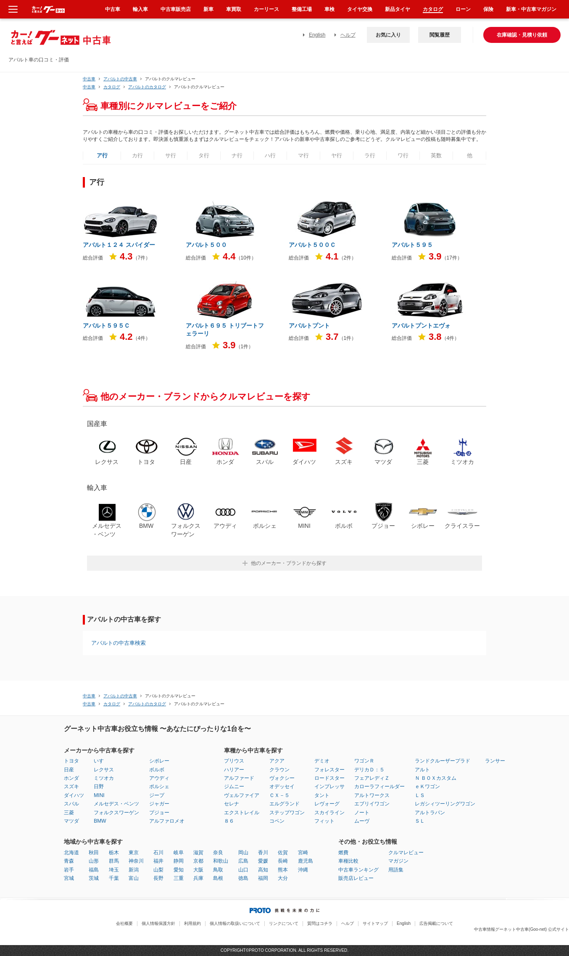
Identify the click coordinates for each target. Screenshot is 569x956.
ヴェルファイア (241, 795)
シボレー (159, 761)
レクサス (104, 770)
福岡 (263, 878)
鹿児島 (305, 861)
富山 (134, 878)
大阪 (198, 870)
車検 (329, 9)
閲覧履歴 (439, 35)
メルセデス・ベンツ (116, 804)
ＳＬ (420, 821)
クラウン (279, 770)
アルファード (239, 778)
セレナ (231, 804)
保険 (488, 9)
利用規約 (192, 923)
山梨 (158, 870)
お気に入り (388, 35)
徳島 (243, 878)
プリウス (234, 761)
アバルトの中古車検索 (118, 643)
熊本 (283, 870)
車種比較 (348, 861)
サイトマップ (375, 923)
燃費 (343, 852)
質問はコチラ (319, 923)
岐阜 (179, 852)
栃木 (114, 852)
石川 (158, 852)
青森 (69, 861)
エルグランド (284, 804)
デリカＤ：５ (369, 770)
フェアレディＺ (372, 778)
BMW (100, 821)
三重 (179, 878)
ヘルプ (348, 35)
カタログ (433, 9)
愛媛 (263, 861)
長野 (158, 878)
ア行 (102, 155)
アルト (422, 770)
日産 (69, 770)
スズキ (71, 786)
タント (321, 795)
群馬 (114, 861)
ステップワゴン (287, 813)
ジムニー (234, 786)
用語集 (395, 870)
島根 (218, 878)
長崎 (283, 861)
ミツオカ (104, 778)
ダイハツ (74, 795)
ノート (361, 813)
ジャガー (159, 804)
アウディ (159, 778)
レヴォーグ (327, 804)
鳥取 (218, 870)
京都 (198, 861)
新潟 (134, 870)
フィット (324, 821)
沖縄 (303, 870)
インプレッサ (329, 786)
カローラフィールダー (379, 786)
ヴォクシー (282, 778)
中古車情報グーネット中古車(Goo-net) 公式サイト (521, 929)
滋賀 (198, 852)
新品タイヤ (397, 9)
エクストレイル (241, 813)
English (317, 35)
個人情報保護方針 (158, 923)
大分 (283, 878)
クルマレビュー (406, 852)
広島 (243, 861)
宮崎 (303, 852)
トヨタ (71, 761)
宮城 (69, 878)
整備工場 (302, 9)
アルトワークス (372, 795)
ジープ (156, 795)
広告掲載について (436, 923)
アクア (276, 761)
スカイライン (329, 813)
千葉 (114, 878)
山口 (243, 870)
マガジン (398, 861)
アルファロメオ (166, 821)
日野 (99, 786)
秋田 (94, 852)
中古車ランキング (358, 870)
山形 (94, 861)
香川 (263, 852)
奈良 (218, 852)
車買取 (233, 9)
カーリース (266, 9)
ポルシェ (159, 786)
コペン (276, 821)
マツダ (71, 821)
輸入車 (140, 9)
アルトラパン (430, 813)
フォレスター (329, 770)
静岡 (179, 861)
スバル (71, 804)
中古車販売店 (176, 9)
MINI (99, 795)
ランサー (495, 761)
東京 (134, 852)
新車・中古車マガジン (531, 9)
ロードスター (329, 778)
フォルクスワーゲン (116, 813)
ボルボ (156, 770)
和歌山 (220, 861)
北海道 (71, 852)
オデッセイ (282, 786)
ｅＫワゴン (427, 786)
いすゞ (101, 761)
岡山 (243, 852)
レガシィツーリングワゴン (445, 804)
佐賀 (283, 852)
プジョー (159, 813)
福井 (158, 861)
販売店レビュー (356, 878)
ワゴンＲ (364, 761)
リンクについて (283, 923)
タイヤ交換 (359, 9)
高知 (263, 870)
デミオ (321, 761)
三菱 (69, 813)
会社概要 (124, 923)
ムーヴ (361, 821)
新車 (208, 9)
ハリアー (234, 770)
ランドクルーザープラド (442, 761)
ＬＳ (420, 795)
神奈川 (136, 861)
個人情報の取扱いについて (235, 923)
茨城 (94, 878)
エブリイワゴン (372, 804)
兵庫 (198, 878)
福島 (94, 870)
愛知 (179, 870)
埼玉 (114, 870)
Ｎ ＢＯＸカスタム (435, 778)
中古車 (89, 79)
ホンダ (71, 778)
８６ (229, 821)
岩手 (69, 870)
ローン (463, 9)
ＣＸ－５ (279, 795)
